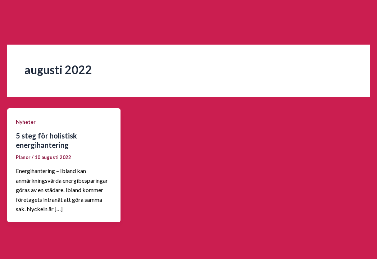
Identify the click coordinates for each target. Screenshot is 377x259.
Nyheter (26, 122)
